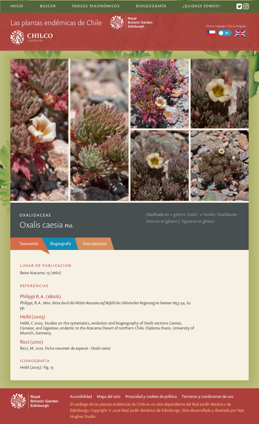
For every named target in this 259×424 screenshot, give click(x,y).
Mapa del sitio (108, 396)
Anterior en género (161, 220)
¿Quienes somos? (201, 5)
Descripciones (95, 243)
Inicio (17, 5)
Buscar (47, 5)
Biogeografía (60, 243)
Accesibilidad (81, 396)
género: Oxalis (185, 214)
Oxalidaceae (35, 214)
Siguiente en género (198, 220)
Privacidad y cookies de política (151, 396)
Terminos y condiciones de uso (207, 396)
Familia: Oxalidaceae (220, 214)
